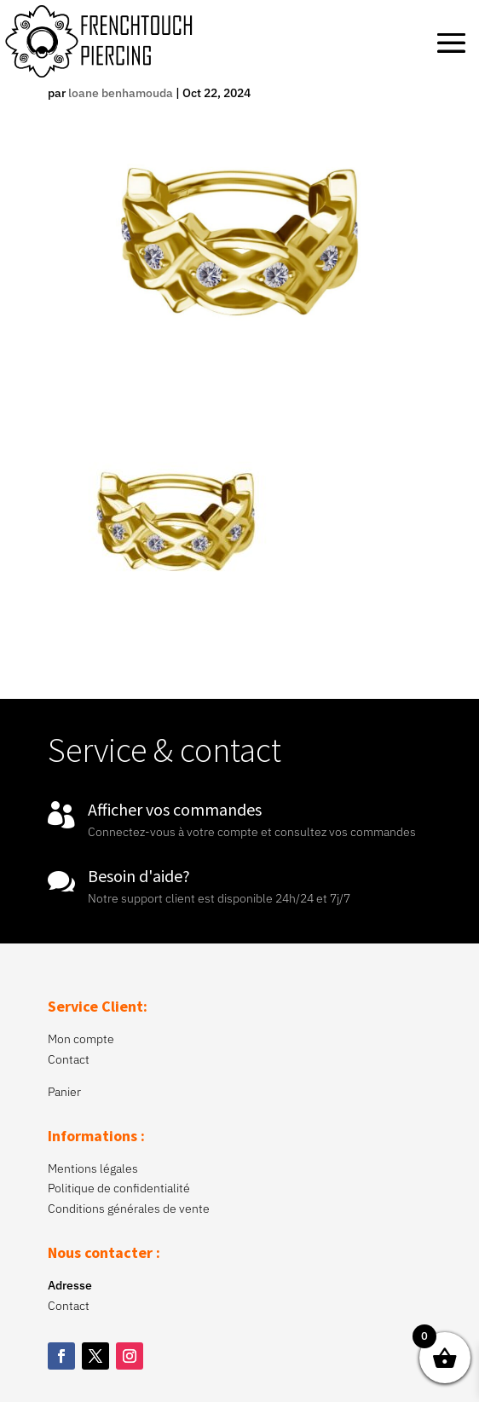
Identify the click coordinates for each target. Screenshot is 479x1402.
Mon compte (81, 1039)
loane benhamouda (120, 93)
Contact (68, 1059)
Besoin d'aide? (139, 875)
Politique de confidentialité (119, 1188)
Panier (64, 1091)
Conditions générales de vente (129, 1208)
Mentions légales (93, 1168)
